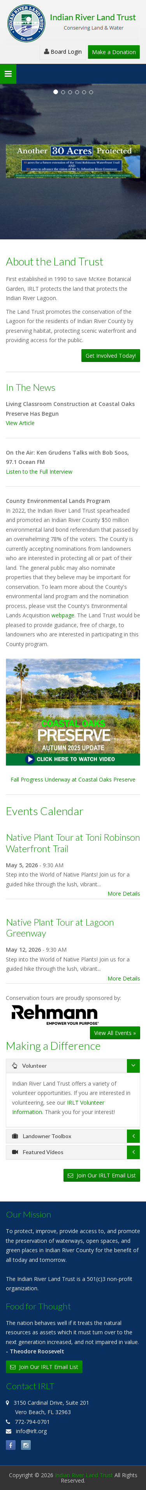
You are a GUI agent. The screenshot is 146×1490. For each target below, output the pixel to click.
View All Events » (115, 1033)
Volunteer (29, 1065)
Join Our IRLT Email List (102, 1175)
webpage (62, 615)
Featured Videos (37, 1152)
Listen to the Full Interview (39, 471)
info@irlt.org (31, 1431)
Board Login (63, 51)
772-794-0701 (32, 1421)
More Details (123, 893)
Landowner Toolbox (41, 1136)
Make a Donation (114, 52)
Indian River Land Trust (84, 1475)
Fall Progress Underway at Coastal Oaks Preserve (73, 721)
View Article (20, 423)
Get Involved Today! (111, 355)
